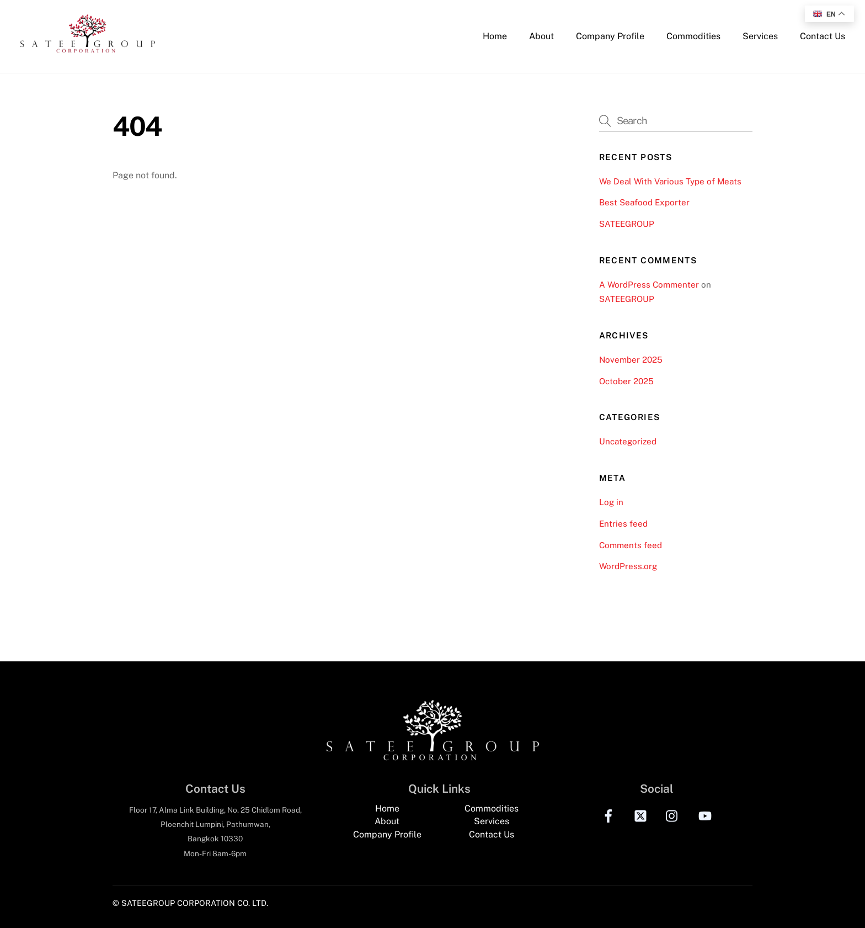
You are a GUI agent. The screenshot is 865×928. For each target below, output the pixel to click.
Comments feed (630, 545)
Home (495, 36)
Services (760, 36)
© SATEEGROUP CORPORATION (174, 903)
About (541, 36)
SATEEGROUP (626, 224)
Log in (611, 502)
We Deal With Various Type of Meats (670, 181)
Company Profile (610, 36)
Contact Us (822, 36)
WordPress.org (628, 566)
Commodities (693, 36)
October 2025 (626, 381)
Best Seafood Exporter (644, 202)
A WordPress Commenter (649, 284)
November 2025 (631, 359)
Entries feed (623, 523)
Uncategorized (627, 441)
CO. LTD (251, 903)
